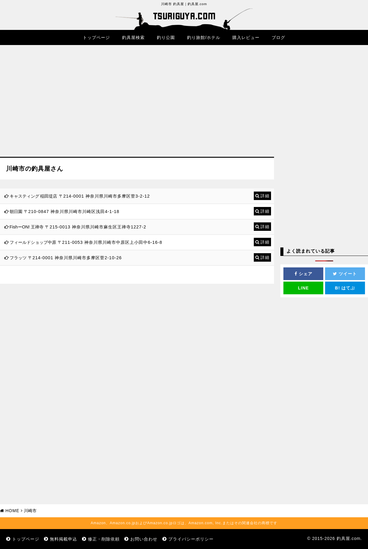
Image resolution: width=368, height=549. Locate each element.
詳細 (265, 195)
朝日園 (16, 211)
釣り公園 (166, 37)
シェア (303, 273)
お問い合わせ (143, 539)
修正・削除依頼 (104, 539)
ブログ (278, 37)
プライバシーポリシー (191, 539)
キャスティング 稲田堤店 (33, 196)
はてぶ (345, 288)
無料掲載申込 (63, 539)
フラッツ (18, 257)
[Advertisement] (137, 105)
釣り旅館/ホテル (203, 37)
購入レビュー (246, 37)
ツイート (345, 273)
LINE (303, 288)
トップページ (96, 37)
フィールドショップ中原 (33, 242)
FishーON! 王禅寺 (27, 226)
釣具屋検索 (133, 37)
